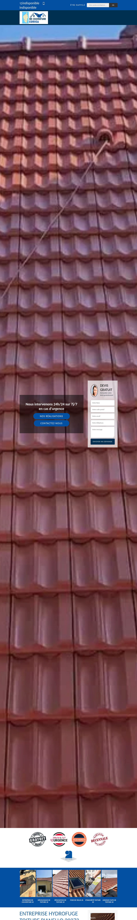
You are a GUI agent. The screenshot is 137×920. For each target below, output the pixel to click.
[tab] (68, 460)
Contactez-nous (51, 423)
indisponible (29, 3)
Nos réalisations (51, 416)
